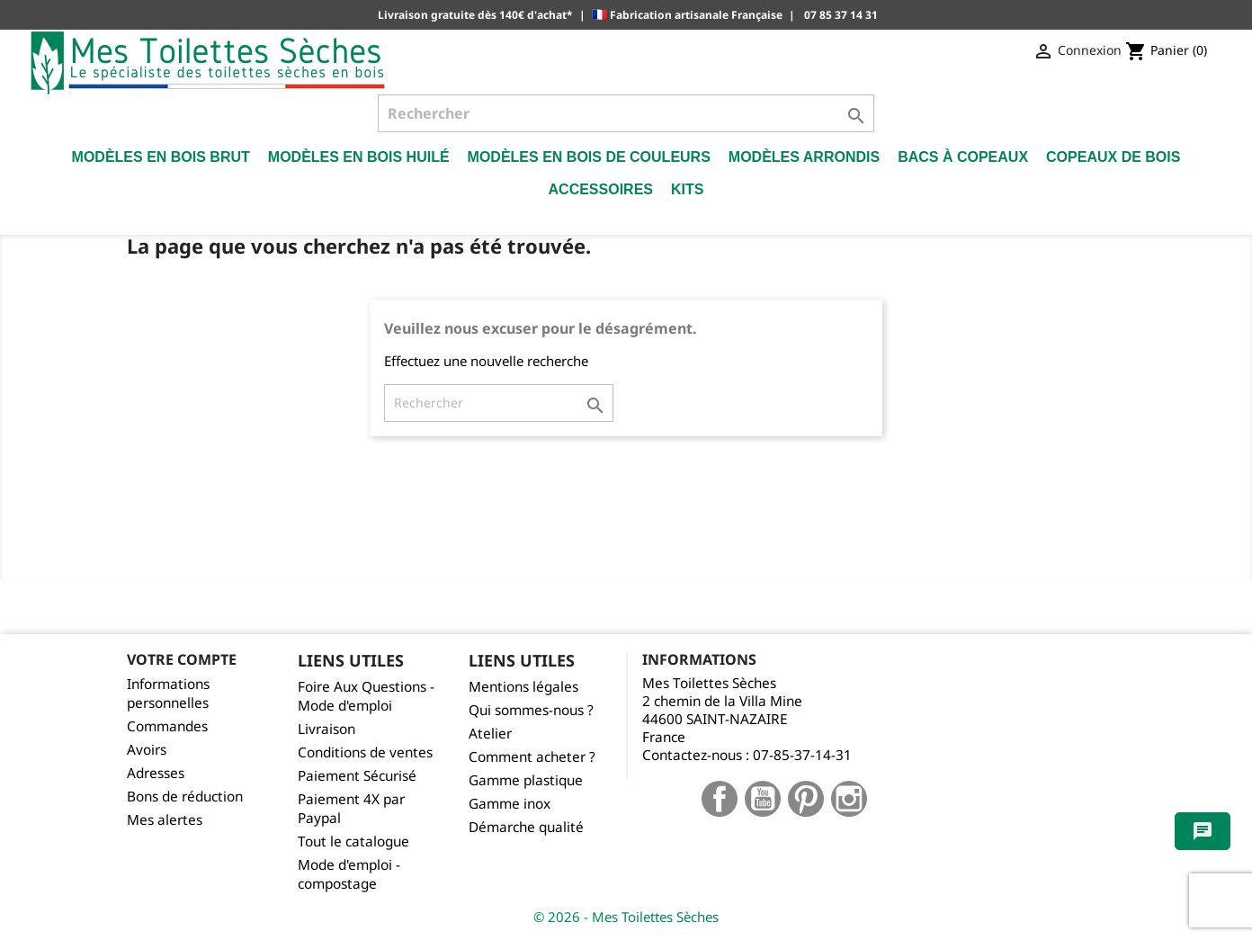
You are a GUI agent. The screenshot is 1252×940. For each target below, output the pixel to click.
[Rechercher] (626, 113)
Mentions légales (523, 686)
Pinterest (806, 799)
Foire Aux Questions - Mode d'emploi (366, 696)
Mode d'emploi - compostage (349, 874)
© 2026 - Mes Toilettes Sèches (626, 917)
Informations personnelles (168, 693)
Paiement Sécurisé (357, 775)
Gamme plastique (526, 780)
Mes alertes (164, 819)
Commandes (167, 726)
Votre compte (182, 659)
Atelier (490, 733)
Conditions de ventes (365, 752)
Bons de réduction (185, 796)
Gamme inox (509, 803)
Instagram (849, 799)
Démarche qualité (526, 827)
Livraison (326, 729)
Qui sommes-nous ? (531, 710)
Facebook (720, 799)
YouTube (763, 799)
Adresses (155, 773)
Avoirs (146, 749)
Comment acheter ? (532, 757)
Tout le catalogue (353, 841)
